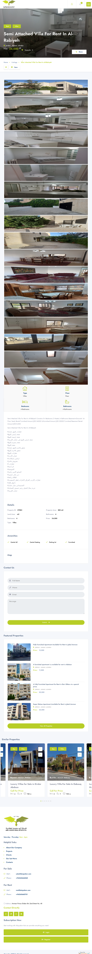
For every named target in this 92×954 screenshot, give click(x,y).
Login (46, 932)
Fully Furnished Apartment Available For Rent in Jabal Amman (55, 644)
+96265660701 (22, 894)
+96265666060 (22, 878)
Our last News (11, 858)
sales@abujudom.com (23, 874)
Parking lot (51, 542)
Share (79, 52)
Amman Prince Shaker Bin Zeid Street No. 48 (27, 903)
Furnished (70, 542)
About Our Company (14, 847)
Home (6, 62)
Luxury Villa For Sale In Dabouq (65, 784)
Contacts (9, 862)
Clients (9, 855)
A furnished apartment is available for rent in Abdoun (52, 664)
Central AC (12, 542)
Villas (16, 26)
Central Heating (33, 542)
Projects (9, 851)
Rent (7, 26)
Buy (14, 749)
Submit (46, 622)
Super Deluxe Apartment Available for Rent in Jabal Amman (54, 704)
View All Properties (46, 726)
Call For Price (17, 790)
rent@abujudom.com (23, 890)
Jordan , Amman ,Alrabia (13, 45)
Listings (14, 62)
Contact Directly (11, 907)
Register (46, 939)
